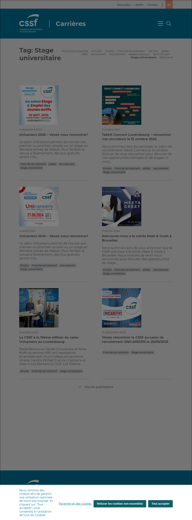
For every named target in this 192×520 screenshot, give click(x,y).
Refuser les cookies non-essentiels (120, 503)
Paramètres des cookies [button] (75, 503)
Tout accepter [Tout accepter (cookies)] (161, 503)
